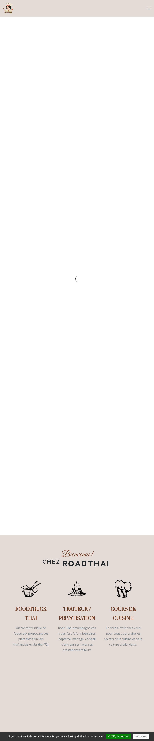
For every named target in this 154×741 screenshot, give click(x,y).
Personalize (141, 736)
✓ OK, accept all (118, 736)
